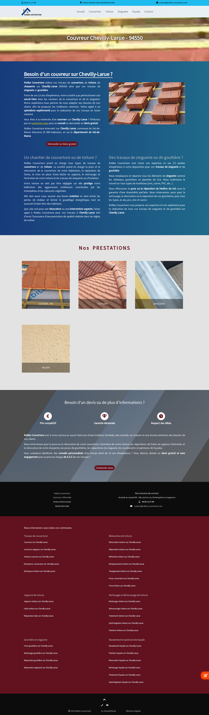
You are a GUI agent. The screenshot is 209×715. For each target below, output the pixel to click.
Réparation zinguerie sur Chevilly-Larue (41, 667)
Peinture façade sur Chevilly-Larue (123, 653)
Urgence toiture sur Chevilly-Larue (38, 601)
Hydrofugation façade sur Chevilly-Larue (126, 682)
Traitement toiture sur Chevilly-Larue (124, 616)
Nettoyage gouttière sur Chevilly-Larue (41, 653)
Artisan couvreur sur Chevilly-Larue (39, 556)
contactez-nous (39, 123)
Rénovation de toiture (120, 536)
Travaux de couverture (36, 536)
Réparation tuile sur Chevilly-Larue (38, 616)
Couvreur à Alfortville (62, 497)
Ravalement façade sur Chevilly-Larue (125, 646)
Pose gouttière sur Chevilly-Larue (38, 646)
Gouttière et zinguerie (35, 639)
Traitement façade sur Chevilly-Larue (124, 675)
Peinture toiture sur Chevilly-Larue (123, 630)
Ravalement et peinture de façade (127, 639)
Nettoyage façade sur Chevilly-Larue (124, 667)
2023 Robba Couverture (79, 711)
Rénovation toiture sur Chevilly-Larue (125, 542)
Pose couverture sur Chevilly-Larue (124, 578)
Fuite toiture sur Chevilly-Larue (37, 608)
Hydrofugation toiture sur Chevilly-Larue (126, 623)
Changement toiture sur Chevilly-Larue (125, 571)
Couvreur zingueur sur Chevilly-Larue (40, 549)
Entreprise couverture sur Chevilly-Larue (41, 564)
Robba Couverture (62, 493)
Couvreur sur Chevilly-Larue (36, 542)
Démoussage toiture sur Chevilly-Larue (125, 608)
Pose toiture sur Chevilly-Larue (122, 585)
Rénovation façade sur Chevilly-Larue (125, 660)
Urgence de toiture (34, 595)
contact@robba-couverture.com (173, 2)
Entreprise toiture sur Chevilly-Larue (39, 571)
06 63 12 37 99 (30, 2)
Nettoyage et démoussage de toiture (128, 595)
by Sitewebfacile (108, 711)
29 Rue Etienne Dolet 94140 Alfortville (99, 2)
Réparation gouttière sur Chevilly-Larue (41, 660)
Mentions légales (133, 711)
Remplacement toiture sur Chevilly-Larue (126, 564)
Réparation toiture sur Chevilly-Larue (124, 549)
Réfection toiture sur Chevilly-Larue (124, 556)
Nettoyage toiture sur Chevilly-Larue (124, 601)
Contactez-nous (104, 467)
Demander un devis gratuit (62, 144)
